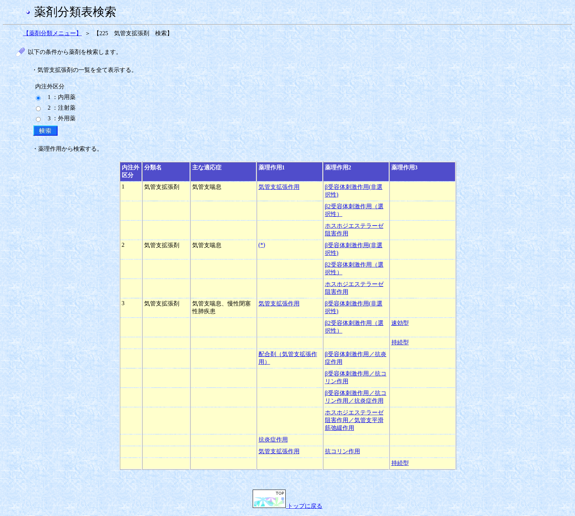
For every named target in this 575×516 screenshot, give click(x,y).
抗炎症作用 (273, 439)
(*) (262, 245)
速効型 (400, 323)
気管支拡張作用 (279, 187)
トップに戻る (287, 506)
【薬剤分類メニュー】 (52, 33)
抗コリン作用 (342, 451)
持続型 (400, 342)
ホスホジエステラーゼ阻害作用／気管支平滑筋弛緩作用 (354, 420)
